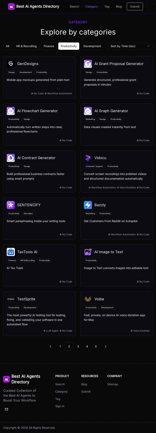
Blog (119, 6)
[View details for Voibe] (117, 314)
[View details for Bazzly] (117, 219)
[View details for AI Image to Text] (117, 265)
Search (74, 6)
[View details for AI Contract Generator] (39, 171)
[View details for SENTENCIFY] (39, 219)
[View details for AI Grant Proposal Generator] (117, 77)
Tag (106, 6)
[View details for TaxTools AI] (39, 265)
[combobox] (130, 46)
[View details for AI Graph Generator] (117, 124)
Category (92, 6)
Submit (135, 6)
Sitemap (112, 384)
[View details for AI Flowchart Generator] (39, 124)
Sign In (59, 406)
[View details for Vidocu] (117, 171)
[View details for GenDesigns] (39, 77)
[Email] (6, 409)
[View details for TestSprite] (39, 314)
